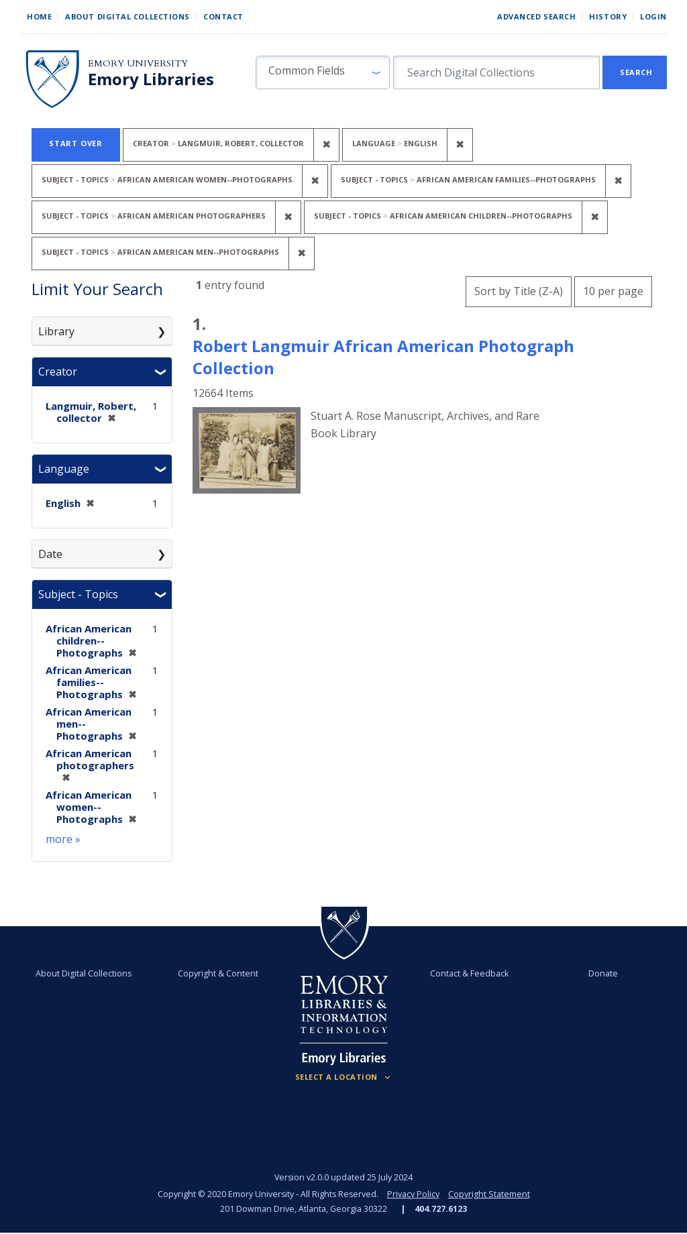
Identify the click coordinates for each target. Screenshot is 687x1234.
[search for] (496, 72)
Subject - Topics (78, 594)
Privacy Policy (413, 1194)
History (608, 16)
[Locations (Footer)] (343, 1077)
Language (63, 468)
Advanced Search (536, 16)
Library (56, 331)
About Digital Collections (127, 16)
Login (653, 16)
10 (613, 289)
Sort (518, 291)
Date (50, 554)
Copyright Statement (489, 1194)
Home (39, 16)
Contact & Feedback (469, 973)
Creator (57, 371)
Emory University (138, 63)
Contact (223, 16)
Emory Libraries (151, 79)
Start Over (76, 143)
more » (63, 839)
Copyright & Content (218, 973)
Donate (603, 973)
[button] (323, 72)
